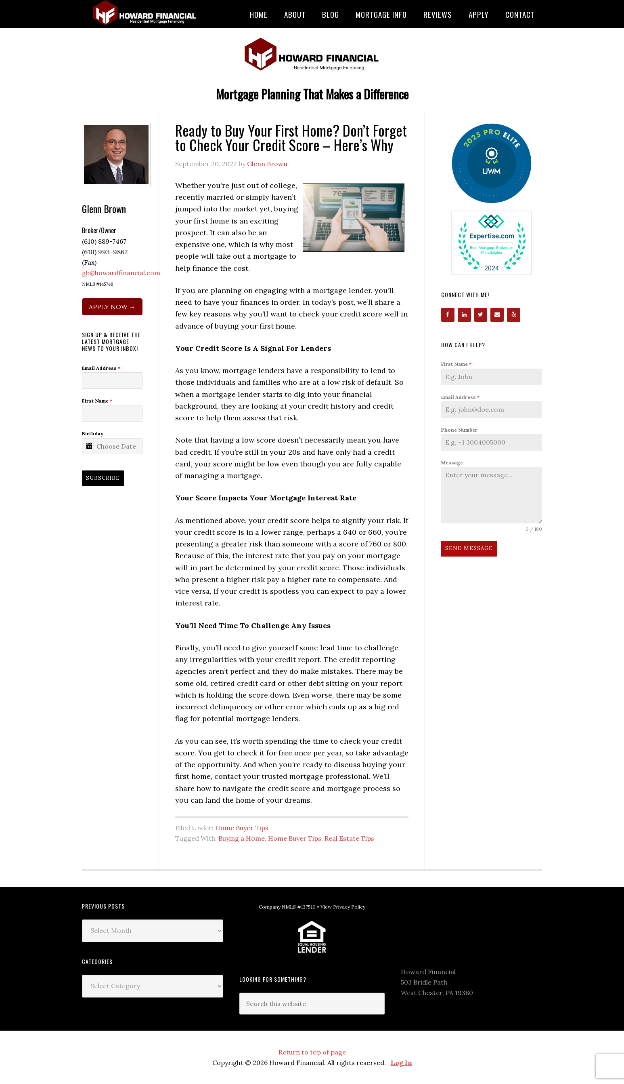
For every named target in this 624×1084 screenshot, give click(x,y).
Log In (401, 1063)
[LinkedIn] (464, 315)
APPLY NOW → (112, 307)
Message (452, 463)
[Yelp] (513, 315)
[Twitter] (481, 315)
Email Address (460, 397)
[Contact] (497, 315)
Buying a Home (241, 838)
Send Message (469, 548)
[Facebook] (447, 315)
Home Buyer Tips (241, 828)
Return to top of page (312, 1052)
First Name (456, 364)
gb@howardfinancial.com (121, 273)
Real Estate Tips (349, 838)
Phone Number (459, 430)
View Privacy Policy (342, 907)
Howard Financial (146, 13)
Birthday (92, 433)
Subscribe (103, 478)
